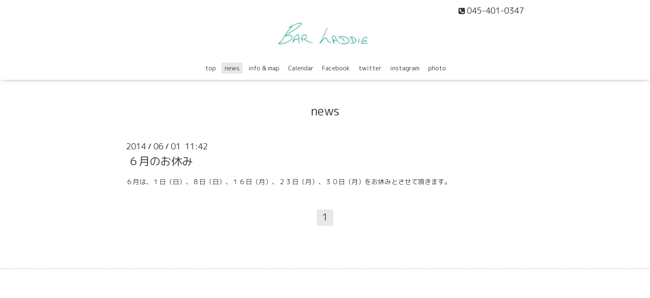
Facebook (336, 68)
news (232, 68)
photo (437, 68)
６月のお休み (160, 160)
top (210, 68)
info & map (263, 68)
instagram (405, 68)
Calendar (300, 68)
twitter (370, 68)
